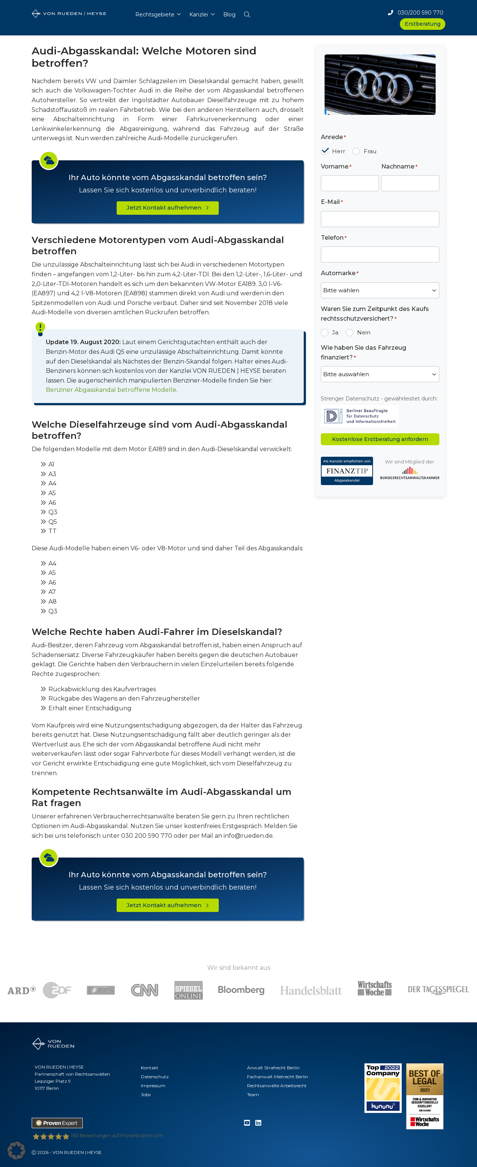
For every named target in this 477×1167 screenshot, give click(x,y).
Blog (229, 14)
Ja (335, 332)
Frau (370, 151)
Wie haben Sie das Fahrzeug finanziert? (363, 352)
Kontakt (149, 1067)
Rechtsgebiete (154, 14)
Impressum (153, 1085)
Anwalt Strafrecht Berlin (273, 1067)
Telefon (334, 238)
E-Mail (332, 202)
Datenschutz (155, 1076)
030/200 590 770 (415, 12)
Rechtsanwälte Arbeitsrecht (277, 1085)
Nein (363, 332)
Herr (338, 151)
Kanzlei (198, 14)
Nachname (399, 167)
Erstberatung (422, 24)
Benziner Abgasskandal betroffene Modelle (111, 389)
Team (253, 1094)
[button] (247, 13)
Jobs (146, 1094)
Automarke (339, 273)
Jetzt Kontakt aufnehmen (168, 207)
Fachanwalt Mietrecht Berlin (277, 1076)
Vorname (336, 167)
